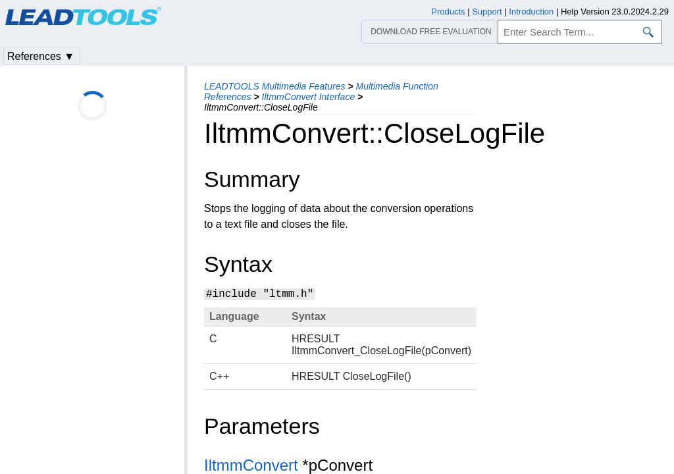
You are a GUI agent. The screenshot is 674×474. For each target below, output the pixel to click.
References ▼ (40, 56)
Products (448, 11)
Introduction (531, 11)
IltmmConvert (251, 465)
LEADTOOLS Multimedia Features (275, 86)
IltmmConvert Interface (308, 97)
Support (487, 11)
